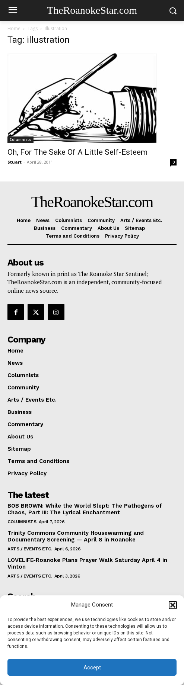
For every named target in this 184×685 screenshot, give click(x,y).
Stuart (14, 162)
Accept (92, 667)
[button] (173, 605)
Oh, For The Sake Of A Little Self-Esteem (77, 152)
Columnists (20, 139)
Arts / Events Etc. (29, 548)
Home (13, 28)
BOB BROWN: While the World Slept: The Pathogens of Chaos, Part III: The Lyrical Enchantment (84, 509)
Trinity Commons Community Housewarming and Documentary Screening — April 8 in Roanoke (75, 536)
